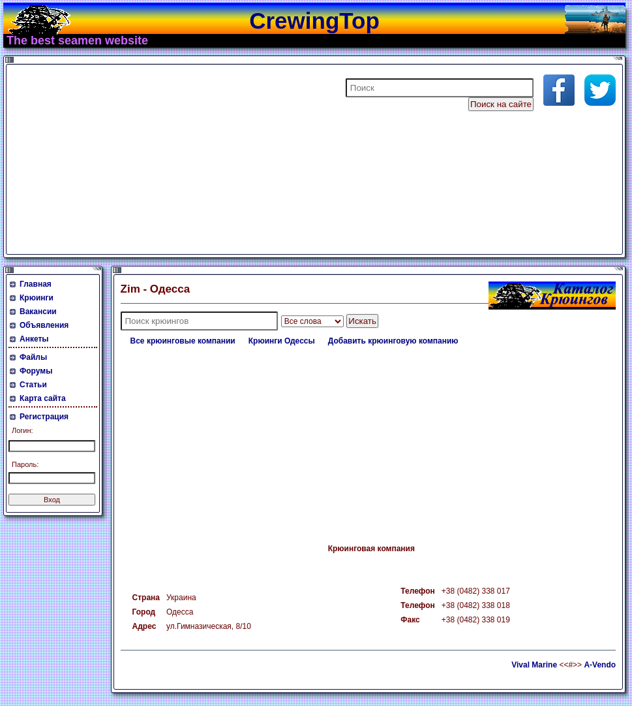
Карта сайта (43, 398)
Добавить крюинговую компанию (393, 340)
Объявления (44, 325)
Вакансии (38, 311)
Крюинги (36, 297)
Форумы (36, 371)
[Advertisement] (165, 159)
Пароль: (25, 464)
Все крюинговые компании (182, 340)
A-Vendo (600, 664)
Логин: (22, 430)
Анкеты (34, 339)
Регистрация (44, 416)
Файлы (33, 357)
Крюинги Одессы (281, 340)
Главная (36, 284)
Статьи (33, 384)
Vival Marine (534, 664)
